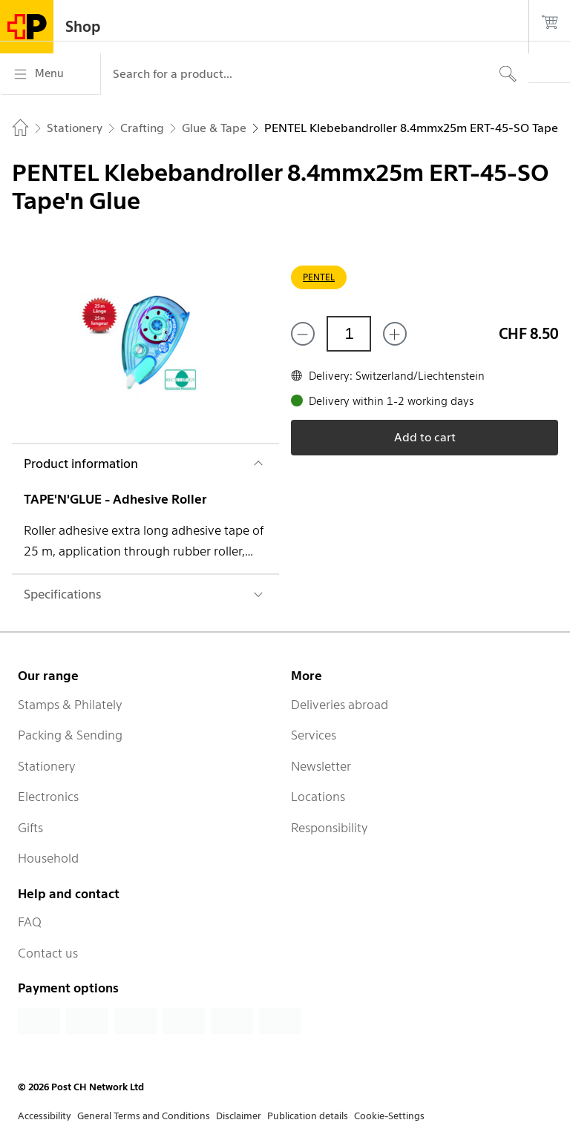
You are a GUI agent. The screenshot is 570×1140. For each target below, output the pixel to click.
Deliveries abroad (339, 704)
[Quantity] (349, 334)
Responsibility (329, 827)
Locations (318, 796)
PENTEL (319, 277)
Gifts (30, 827)
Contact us (48, 953)
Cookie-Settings (389, 1115)
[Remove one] (303, 334)
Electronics (48, 796)
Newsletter (321, 766)
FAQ (30, 922)
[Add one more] (395, 334)
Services (313, 735)
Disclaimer (238, 1115)
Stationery (47, 766)
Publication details (307, 1115)
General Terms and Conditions (143, 1115)
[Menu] (50, 74)
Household (48, 858)
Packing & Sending (70, 735)
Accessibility (44, 1115)
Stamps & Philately (70, 704)
